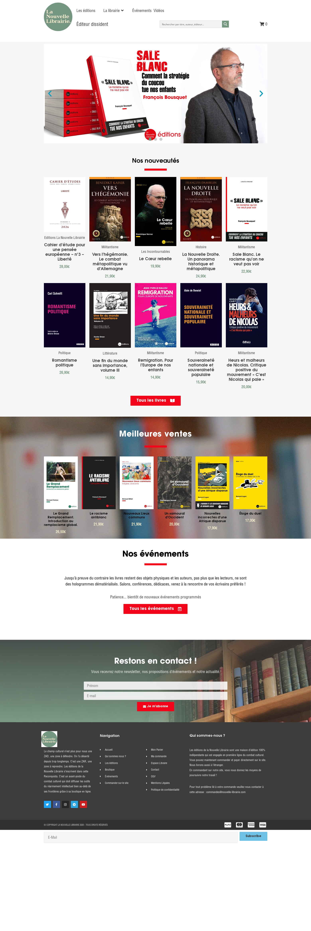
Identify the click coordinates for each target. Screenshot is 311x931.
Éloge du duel (250, 513)
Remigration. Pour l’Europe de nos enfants (155, 365)
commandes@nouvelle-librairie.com (226, 792)
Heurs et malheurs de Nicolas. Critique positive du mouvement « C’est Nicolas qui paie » (246, 370)
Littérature (110, 353)
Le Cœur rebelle (155, 259)
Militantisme (110, 247)
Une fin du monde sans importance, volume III (110, 366)
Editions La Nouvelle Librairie (64, 237)
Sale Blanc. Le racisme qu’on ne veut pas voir (246, 259)
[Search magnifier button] (225, 24)
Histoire (201, 247)
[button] (113, 11)
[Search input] (191, 24)
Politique (64, 353)
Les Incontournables (155, 251)
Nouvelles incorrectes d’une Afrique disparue (212, 517)
